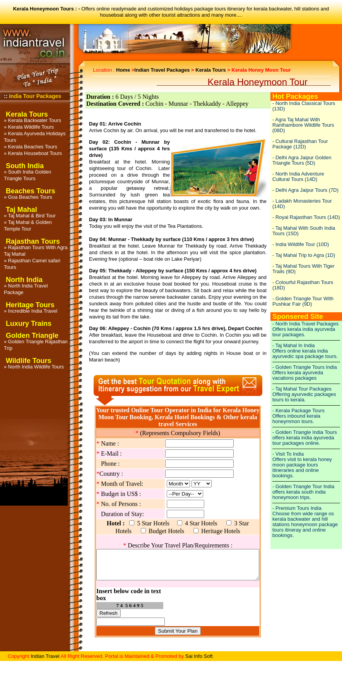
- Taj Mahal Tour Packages (302, 389)
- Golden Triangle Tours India (304, 367)
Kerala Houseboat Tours (35, 153)
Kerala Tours (210, 70)
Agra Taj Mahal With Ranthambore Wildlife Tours (303, 122)
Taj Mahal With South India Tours (303, 230)
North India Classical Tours (305, 103)
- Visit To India (288, 454)
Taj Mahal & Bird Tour (32, 216)
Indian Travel (45, 655)
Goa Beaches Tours (30, 197)
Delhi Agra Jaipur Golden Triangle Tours (301, 160)
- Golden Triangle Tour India (303, 486)
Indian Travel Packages (162, 70)
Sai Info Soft (199, 655)
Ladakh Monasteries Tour (303, 201)
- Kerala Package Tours (298, 410)
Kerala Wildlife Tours (31, 127)
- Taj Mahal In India (293, 345)
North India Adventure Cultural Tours (298, 176)
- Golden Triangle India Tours (304, 432)
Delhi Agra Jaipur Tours (301, 190)
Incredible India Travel (32, 311)
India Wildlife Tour (295, 244)
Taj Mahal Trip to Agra (299, 255)
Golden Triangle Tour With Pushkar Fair (302, 301)
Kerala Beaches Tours (32, 147)
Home (123, 70)
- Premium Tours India (296, 508)
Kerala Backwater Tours (34, 120)
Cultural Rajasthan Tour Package (300, 144)
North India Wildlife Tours (36, 367)
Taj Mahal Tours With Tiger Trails (303, 268)
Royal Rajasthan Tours (300, 217)
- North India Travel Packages (305, 324)
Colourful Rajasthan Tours (304, 282)
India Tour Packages (35, 96)
